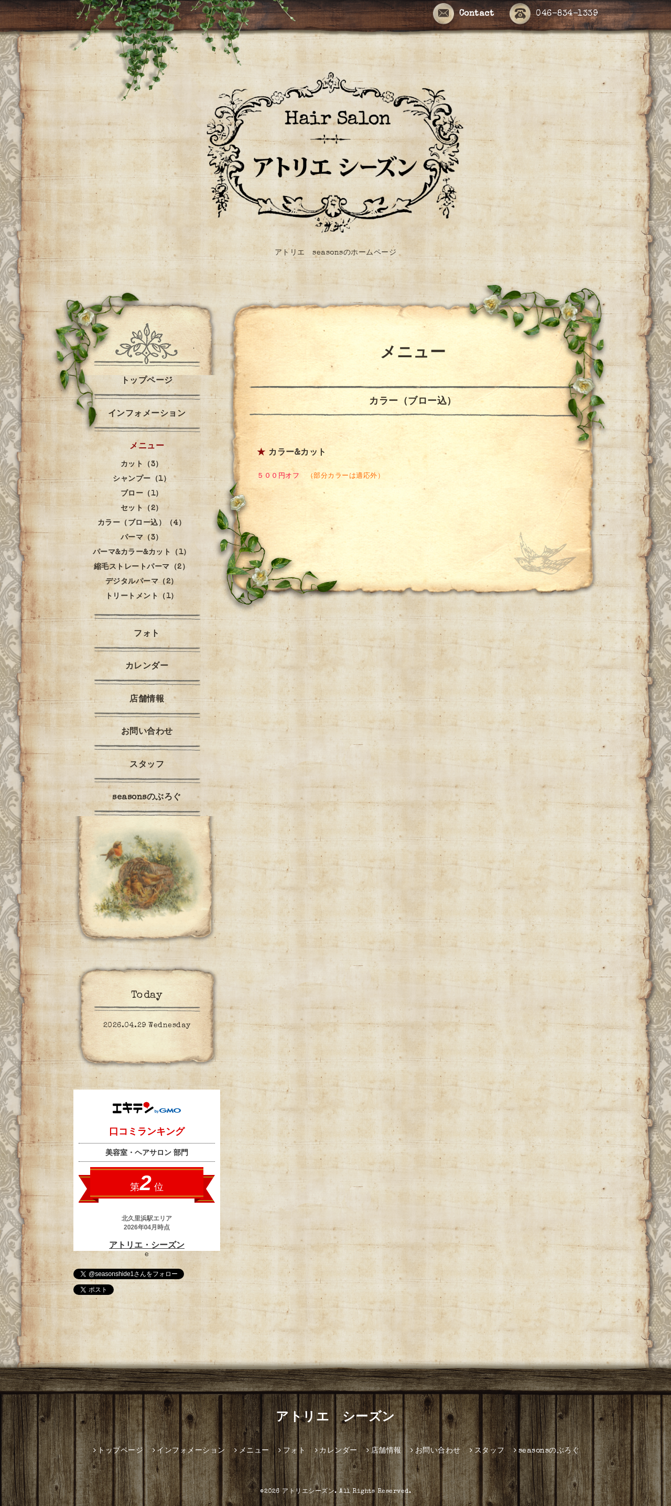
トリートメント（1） (141, 596)
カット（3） (142, 464)
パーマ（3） (142, 538)
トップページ (147, 381)
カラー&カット (297, 453)
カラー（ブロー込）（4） (142, 523)
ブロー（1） (142, 494)
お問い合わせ (147, 732)
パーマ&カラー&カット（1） (142, 552)
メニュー (146, 447)
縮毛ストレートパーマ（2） (142, 567)
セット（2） (142, 508)
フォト (147, 634)
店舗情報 (146, 700)
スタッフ (146, 765)
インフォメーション (147, 414)
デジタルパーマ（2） (141, 582)
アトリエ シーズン (335, 1418)
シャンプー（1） (141, 479)
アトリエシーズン (308, 1492)
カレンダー (147, 667)
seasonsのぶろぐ (146, 798)
